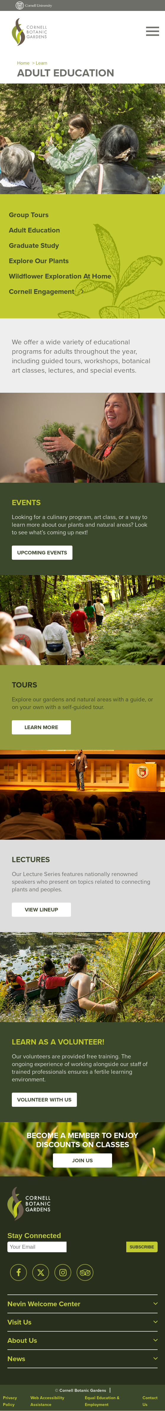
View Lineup (41, 910)
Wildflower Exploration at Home (60, 276)
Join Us (82, 1160)
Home (23, 63)
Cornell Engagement (41, 291)
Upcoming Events (42, 552)
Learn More (41, 727)
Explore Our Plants (39, 261)
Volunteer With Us (44, 1100)
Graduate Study (34, 245)
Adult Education (34, 230)
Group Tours (28, 214)
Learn (41, 63)
